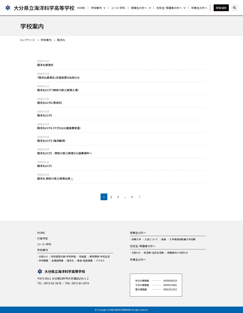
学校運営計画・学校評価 (63, 256)
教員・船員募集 (85, 260)
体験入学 (136, 239)
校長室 (82, 256)
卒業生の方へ (199, 8)
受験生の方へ (139, 8)
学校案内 (96, 8)
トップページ (27, 40)
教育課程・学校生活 (100, 256)
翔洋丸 (61, 40)
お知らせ (43, 256)
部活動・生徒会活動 (154, 252)
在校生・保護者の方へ (169, 8)
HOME (81, 8)
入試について (151, 239)
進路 (163, 239)
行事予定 (42, 238)
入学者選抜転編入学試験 (182, 239)
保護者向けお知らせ (177, 252)
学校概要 (43, 260)
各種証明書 (57, 260)
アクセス (100, 260)
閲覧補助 (221, 8)
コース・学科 (118, 8)
